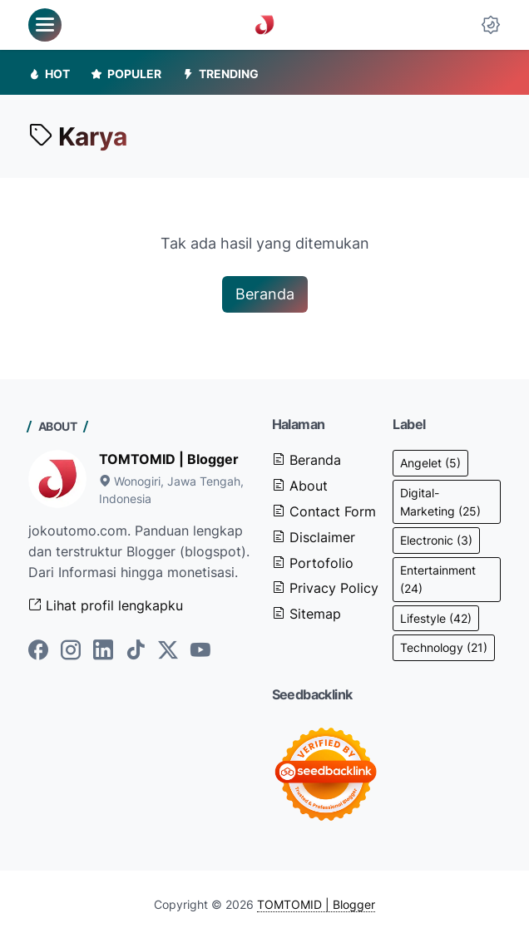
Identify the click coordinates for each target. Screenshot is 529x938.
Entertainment (438, 579)
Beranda (264, 294)
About (300, 485)
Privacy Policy (325, 588)
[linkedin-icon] (103, 651)
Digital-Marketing (440, 502)
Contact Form (324, 511)
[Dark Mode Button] (491, 25)
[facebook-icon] (38, 651)
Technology (443, 647)
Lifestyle (436, 618)
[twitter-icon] (168, 651)
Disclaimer (313, 537)
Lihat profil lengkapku (105, 605)
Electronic (436, 540)
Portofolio (312, 563)
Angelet (430, 463)
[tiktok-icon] (136, 651)
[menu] (45, 25)
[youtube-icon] (200, 651)
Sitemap (306, 613)
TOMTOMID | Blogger (169, 459)
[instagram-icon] (71, 651)
